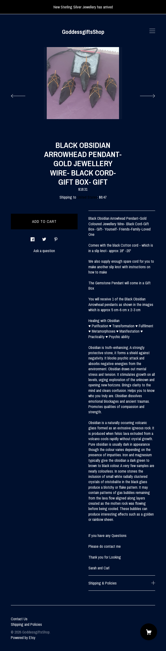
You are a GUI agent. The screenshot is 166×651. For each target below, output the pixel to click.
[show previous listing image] (23, 95)
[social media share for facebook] (32, 238)
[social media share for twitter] (44, 238)
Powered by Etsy (23, 637)
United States (87, 197)
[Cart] (148, 631)
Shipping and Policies (26, 624)
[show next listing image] (143, 95)
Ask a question (44, 250)
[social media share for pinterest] (56, 238)
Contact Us (19, 618)
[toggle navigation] (152, 31)
